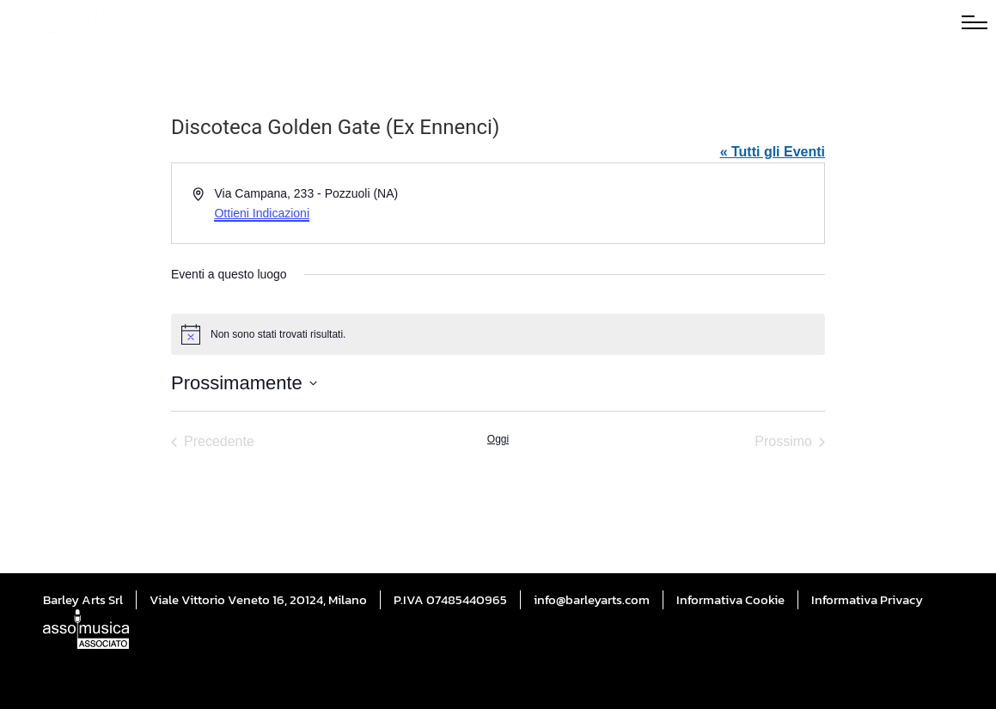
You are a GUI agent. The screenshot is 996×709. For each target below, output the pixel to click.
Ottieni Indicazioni (261, 213)
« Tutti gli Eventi (772, 151)
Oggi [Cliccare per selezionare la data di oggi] (498, 439)
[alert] (498, 334)
